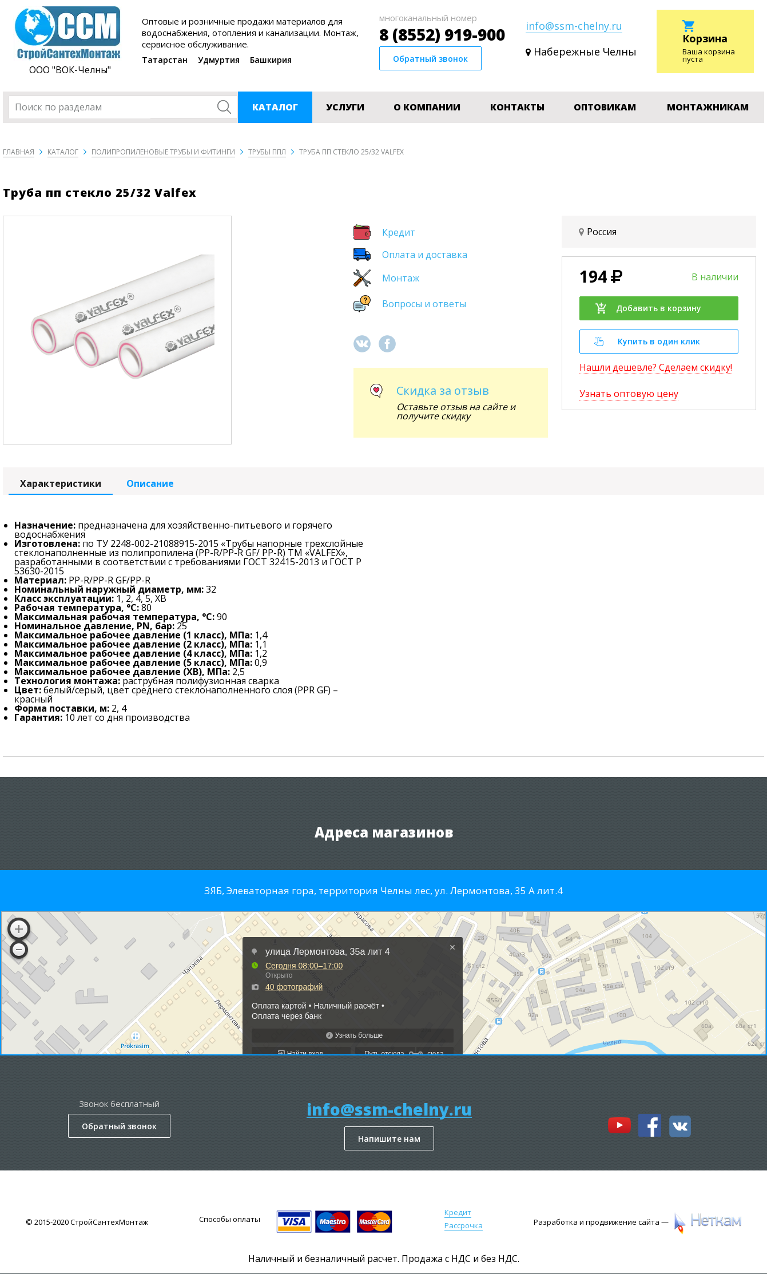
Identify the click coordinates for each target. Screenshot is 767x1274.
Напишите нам (389, 1138)
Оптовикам (605, 107)
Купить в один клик (647, 341)
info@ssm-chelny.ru (574, 26)
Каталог (275, 107)
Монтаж (400, 278)
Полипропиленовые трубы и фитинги (163, 152)
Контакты (517, 107)
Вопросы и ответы (424, 303)
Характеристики (60, 483)
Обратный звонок (430, 58)
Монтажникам (708, 107)
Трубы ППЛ (267, 152)
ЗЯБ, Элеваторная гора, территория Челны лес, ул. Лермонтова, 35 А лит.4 (383, 890)
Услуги (345, 107)
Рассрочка (463, 1225)
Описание (150, 483)
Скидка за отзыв (442, 390)
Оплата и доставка (424, 254)
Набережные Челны (585, 52)
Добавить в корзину (647, 309)
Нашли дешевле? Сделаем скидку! (655, 367)
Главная (18, 152)
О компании (427, 107)
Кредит (398, 232)
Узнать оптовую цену (628, 393)
